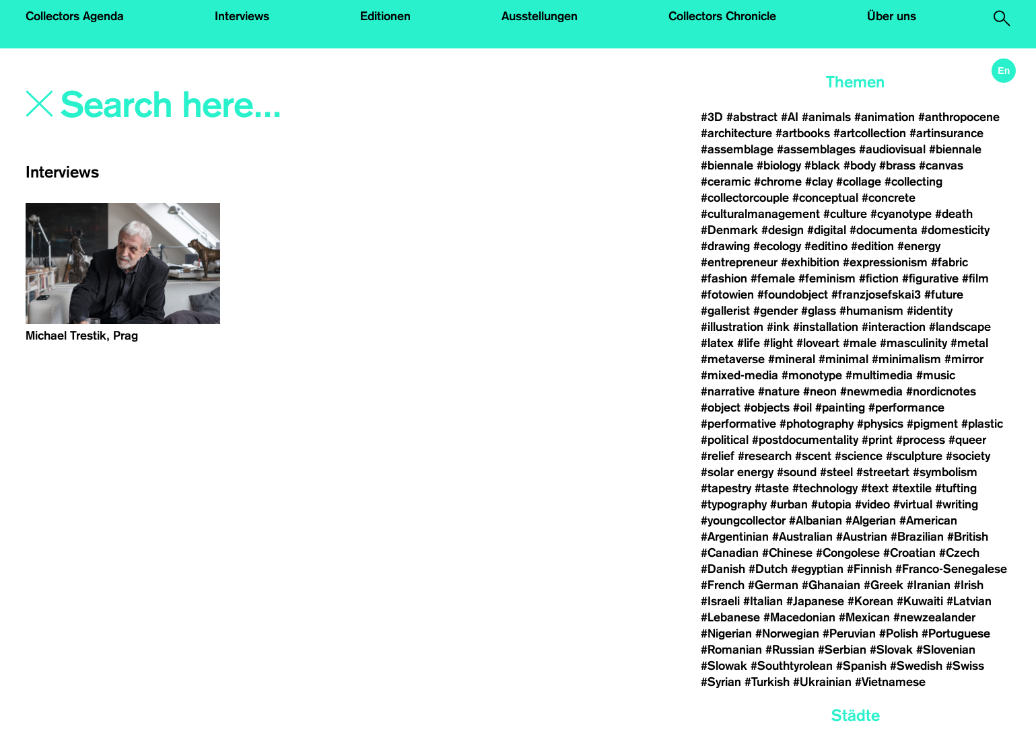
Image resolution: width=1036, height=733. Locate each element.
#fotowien (727, 294)
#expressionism (885, 262)
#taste (772, 488)
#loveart (817, 343)
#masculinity (913, 343)
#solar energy (737, 472)
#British (967, 537)
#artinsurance (946, 133)
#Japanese (815, 601)
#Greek (883, 585)
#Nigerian (726, 633)
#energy (918, 246)
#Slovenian (945, 650)
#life (748, 343)
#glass (818, 311)
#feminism (827, 278)
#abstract (752, 117)
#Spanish (861, 666)
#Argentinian (735, 537)
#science (859, 456)
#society (968, 456)
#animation (884, 117)
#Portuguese (956, 633)
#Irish (968, 585)
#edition (872, 246)
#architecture (736, 133)
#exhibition (810, 262)
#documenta (884, 230)
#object (720, 407)
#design (782, 230)
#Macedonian (799, 617)
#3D (712, 117)
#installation (825, 327)
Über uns (891, 16)
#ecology (777, 246)
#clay (819, 182)
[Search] (254, 105)
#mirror (963, 359)
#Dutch (768, 569)
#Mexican (864, 617)
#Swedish (916, 666)
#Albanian (815, 520)
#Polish (898, 633)
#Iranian (929, 585)
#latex (717, 343)
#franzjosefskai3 (876, 294)
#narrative (728, 391)
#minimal (843, 359)
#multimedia (879, 375)
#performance (906, 407)
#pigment (932, 424)
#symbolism (945, 472)
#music (935, 375)
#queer (967, 440)
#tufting (956, 488)
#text (875, 488)
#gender (775, 311)
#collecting (913, 182)
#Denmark (729, 230)
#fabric (949, 262)
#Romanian (731, 650)
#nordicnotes (941, 391)
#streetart (882, 472)
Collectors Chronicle (722, 16)
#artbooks (802, 133)
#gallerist (725, 311)
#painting (840, 407)
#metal (969, 343)
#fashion (724, 278)
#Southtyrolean (792, 666)
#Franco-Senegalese (951, 569)
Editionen (385, 16)
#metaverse (733, 359)
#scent (813, 456)
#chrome (778, 182)
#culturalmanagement (760, 214)
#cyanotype (901, 214)
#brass (897, 165)
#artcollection (869, 133)
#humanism (871, 311)
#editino (826, 246)
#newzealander (934, 617)
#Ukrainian (822, 682)
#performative (738, 424)
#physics (880, 424)
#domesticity (955, 230)
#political (725, 440)
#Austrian (861, 537)
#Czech (959, 553)
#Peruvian (849, 633)
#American (928, 520)
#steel (836, 472)
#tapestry (726, 488)
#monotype (812, 375)
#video (872, 504)
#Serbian (842, 650)
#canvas (941, 165)
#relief (717, 456)
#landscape (960, 327)
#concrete (889, 198)
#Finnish (869, 569)
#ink (778, 327)
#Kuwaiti (920, 601)
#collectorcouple (745, 198)
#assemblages (816, 149)
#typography (734, 504)
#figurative (930, 278)
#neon (820, 391)
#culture (845, 214)
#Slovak (891, 650)
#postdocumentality (805, 440)
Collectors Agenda (75, 16)
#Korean (870, 601)
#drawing (725, 246)
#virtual (912, 504)
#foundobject (792, 294)
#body (859, 165)
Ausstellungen (540, 16)
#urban (789, 504)
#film (975, 278)
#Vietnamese (890, 682)
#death (954, 214)
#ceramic (726, 182)
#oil (802, 407)
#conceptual (825, 198)
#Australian (802, 537)
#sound (797, 472)
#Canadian (730, 553)
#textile (912, 488)
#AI (789, 117)
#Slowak (724, 666)
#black (822, 165)
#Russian (790, 650)
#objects (767, 407)
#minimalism (906, 359)
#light (778, 343)
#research (765, 456)
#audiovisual (892, 149)
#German (773, 585)
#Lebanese (730, 617)
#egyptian (817, 569)
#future (943, 294)
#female (773, 278)
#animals (826, 117)
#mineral (791, 359)
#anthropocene (959, 117)
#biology (779, 165)
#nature (779, 391)
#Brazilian (917, 537)
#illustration (732, 327)
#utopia (831, 504)
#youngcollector (743, 520)
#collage (858, 182)
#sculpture (914, 456)
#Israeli (720, 601)
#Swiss (965, 666)
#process (920, 440)
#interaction (894, 327)
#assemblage (737, 149)
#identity (930, 311)
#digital (826, 230)
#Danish (723, 569)
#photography (817, 424)
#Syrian (721, 682)
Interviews (242, 16)
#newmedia (871, 391)
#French (723, 585)
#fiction (879, 278)
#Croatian (909, 553)
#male (859, 343)
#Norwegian (787, 633)
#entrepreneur (739, 262)
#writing (957, 504)
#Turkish (767, 682)
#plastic (982, 424)
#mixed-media (739, 375)
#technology (825, 488)
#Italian (763, 601)
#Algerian (870, 520)
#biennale (955, 149)
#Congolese (848, 553)
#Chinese (787, 553)
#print (877, 440)
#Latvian (969, 601)
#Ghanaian (831, 585)
